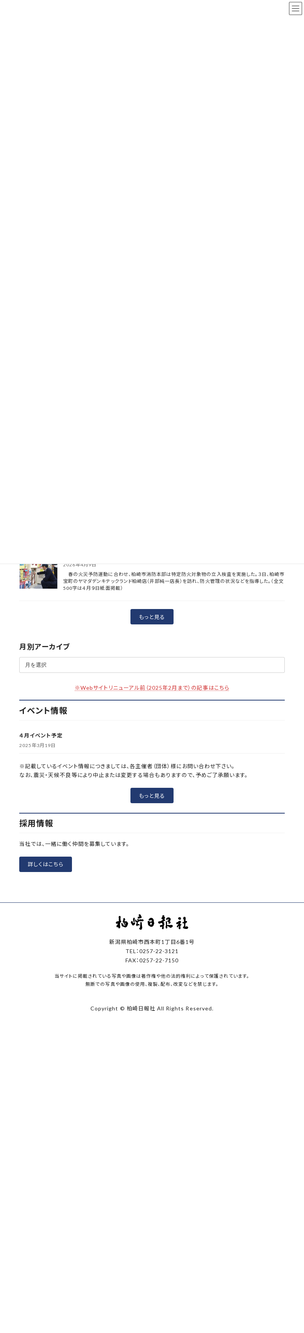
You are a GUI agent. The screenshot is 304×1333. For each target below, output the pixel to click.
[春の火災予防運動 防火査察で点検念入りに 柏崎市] (38, 666)
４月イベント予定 (41, 831)
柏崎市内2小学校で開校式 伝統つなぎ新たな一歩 (127, 595)
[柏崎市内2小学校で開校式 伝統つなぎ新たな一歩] (38, 611)
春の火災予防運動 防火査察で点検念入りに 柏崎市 (131, 650)
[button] (152, 713)
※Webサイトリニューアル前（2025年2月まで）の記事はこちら (152, 783)
